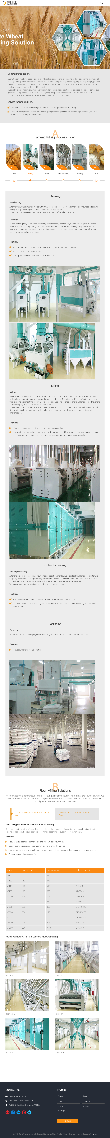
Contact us (12, 1089)
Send (67, 1121)
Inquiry (61, 1089)
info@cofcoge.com (19, 1096)
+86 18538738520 (26, 1101)
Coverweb (93, 1134)
